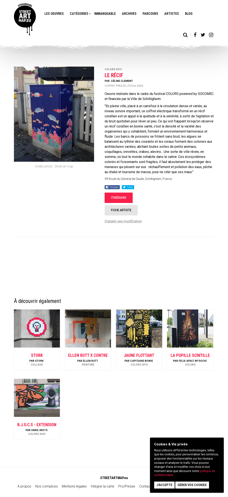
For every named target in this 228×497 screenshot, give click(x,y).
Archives (129, 14)
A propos (24, 486)
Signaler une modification (123, 221)
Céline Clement (122, 80)
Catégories (79, 14)
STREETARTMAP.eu (114, 478)
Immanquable (105, 14)
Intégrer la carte (102, 486)
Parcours (150, 14)
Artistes (171, 14)
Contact (145, 486)
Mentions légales (74, 486)
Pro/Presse (126, 486)
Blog (189, 14)
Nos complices (46, 486)
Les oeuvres (54, 14)
